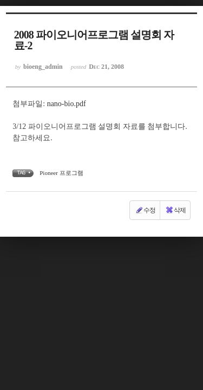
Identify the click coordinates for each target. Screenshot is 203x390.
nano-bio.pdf (66, 104)
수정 (145, 210)
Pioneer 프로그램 (61, 173)
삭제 (175, 210)
